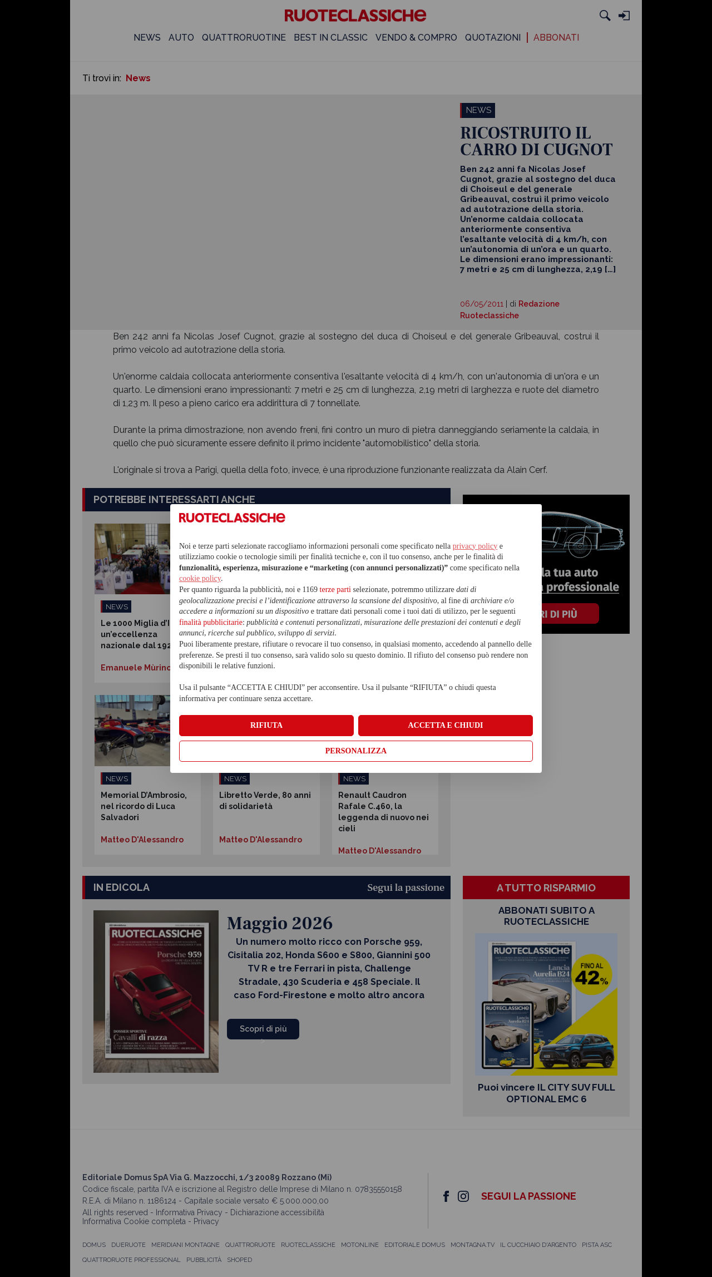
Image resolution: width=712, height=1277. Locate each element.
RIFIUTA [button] (266, 725)
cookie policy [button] (200, 578)
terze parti (335, 589)
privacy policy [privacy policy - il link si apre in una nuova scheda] (475, 546)
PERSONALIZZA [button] (356, 751)
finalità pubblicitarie (211, 622)
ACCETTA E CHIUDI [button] (445, 725)
